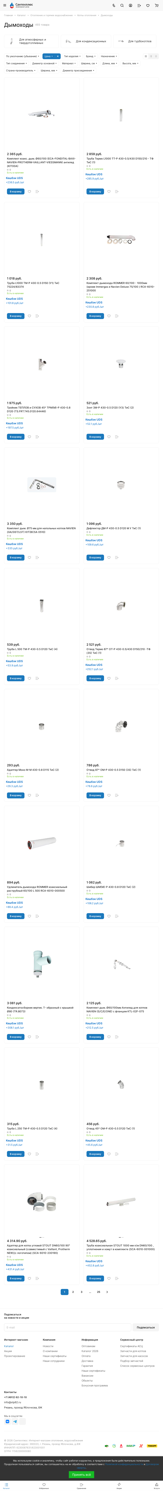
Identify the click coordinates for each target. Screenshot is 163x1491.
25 (98, 1292)
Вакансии (87, 1375)
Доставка (87, 1361)
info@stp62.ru (12, 1402)
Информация (90, 1339)
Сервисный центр (131, 1339)
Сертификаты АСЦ (131, 1346)
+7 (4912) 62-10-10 (15, 1397)
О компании (50, 1351)
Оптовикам (88, 1346)
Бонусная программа (95, 1385)
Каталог (9, 1346)
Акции (8, 1351)
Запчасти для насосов (134, 1356)
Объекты (87, 1380)
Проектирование (14, 1356)
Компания (49, 1339)
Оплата (86, 1356)
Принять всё (81, 1474)
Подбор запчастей (131, 1361)
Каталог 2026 (90, 1351)
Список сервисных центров (137, 1365)
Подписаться (146, 1327)
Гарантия (87, 1365)
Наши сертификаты (54, 1356)
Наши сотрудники (54, 1361)
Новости (48, 1346)
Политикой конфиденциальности (124, 1464)
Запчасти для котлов (133, 1351)
